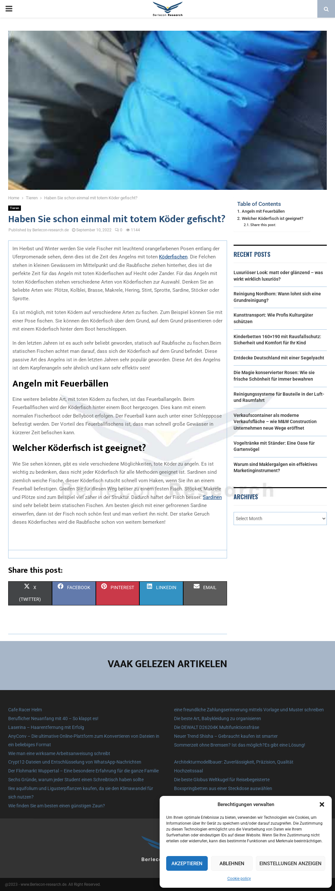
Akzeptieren (187, 863)
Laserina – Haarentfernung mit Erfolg (46, 727)
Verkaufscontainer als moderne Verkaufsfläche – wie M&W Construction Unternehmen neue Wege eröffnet (275, 422)
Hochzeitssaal (188, 770)
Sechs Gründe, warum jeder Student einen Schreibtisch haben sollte (76, 779)
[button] (322, 804)
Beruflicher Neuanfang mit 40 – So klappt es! (53, 718)
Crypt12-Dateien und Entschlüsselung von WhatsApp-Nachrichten (74, 762)
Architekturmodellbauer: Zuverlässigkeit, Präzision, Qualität (233, 762)
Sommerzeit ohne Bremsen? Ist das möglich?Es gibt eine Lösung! (239, 745)
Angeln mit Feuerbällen (263, 211)
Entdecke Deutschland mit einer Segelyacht (279, 357)
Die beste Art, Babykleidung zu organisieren (217, 718)
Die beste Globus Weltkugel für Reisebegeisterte (222, 779)
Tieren (14, 208)
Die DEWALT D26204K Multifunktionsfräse (216, 727)
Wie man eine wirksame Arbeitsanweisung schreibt (59, 753)
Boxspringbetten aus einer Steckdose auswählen (223, 788)
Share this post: (263, 225)
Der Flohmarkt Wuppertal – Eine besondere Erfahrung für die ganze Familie (83, 770)
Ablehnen (232, 863)
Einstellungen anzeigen (290, 863)
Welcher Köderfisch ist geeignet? (272, 218)
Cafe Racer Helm (25, 709)
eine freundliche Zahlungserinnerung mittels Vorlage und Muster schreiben (249, 709)
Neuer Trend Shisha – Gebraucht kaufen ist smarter (226, 736)
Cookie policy (239, 878)
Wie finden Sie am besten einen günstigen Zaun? (56, 805)
